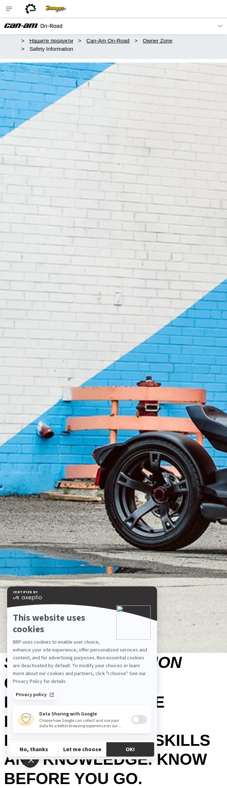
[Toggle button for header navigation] (9, 9)
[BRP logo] (30, 9)
